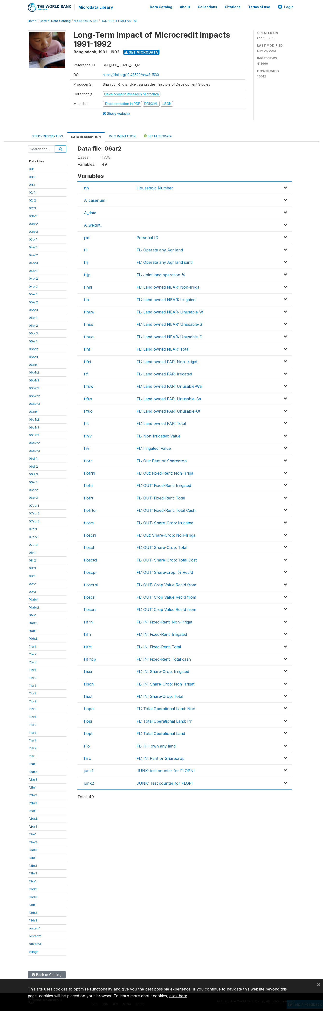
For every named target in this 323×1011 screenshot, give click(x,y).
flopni (89, 708)
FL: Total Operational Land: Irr (164, 720)
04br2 (33, 278)
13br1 (32, 857)
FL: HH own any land (156, 745)
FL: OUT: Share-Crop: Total (162, 547)
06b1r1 (33, 364)
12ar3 (33, 779)
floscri (89, 596)
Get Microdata (141, 51)
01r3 (32, 184)
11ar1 (32, 646)
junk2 (89, 782)
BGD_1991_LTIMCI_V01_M (119, 20)
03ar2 (33, 223)
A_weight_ (93, 224)
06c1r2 (34, 419)
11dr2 (32, 724)
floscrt (90, 609)
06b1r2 (34, 372)
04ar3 (33, 262)
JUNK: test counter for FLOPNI (166, 770)
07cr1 (33, 528)
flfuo (88, 410)
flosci (89, 522)
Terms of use (259, 7)
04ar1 (33, 247)
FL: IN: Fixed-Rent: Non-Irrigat (164, 621)
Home (32, 20)
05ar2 (33, 301)
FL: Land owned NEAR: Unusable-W (170, 311)
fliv (86, 447)
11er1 (32, 740)
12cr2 (33, 818)
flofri (88, 485)
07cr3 (33, 544)
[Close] (319, 984)
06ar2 (33, 348)
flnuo (89, 336)
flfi (86, 373)
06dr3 (33, 474)
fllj (86, 261)
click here (178, 995)
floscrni (91, 584)
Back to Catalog (47, 974)
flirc (87, 757)
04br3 (33, 286)
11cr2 (32, 700)
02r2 (32, 199)
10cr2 (33, 622)
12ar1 (32, 763)
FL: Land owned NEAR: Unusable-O (169, 336)
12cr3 (33, 826)
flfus (88, 398)
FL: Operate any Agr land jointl (164, 261)
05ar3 (33, 309)
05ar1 (33, 294)
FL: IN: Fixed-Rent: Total (159, 646)
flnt (87, 348)
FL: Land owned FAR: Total (161, 423)
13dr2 (33, 912)
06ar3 (33, 356)
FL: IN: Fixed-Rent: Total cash (164, 658)
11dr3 (32, 732)
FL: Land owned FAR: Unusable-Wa (169, 385)
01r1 (31, 168)
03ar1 (33, 215)
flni (86, 299)
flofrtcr (90, 509)
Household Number (155, 187)
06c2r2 (34, 442)
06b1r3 (34, 380)
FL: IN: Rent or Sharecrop (161, 757)
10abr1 (33, 599)
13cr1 (32, 881)
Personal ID (147, 237)
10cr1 (32, 614)
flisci (88, 671)
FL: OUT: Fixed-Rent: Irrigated (164, 485)
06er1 (33, 481)
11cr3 (32, 708)
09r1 (32, 575)
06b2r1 (34, 387)
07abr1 (34, 505)
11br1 (32, 669)
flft (86, 423)
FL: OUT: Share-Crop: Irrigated (165, 522)
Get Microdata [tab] (158, 135)
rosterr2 (35, 935)
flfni (87, 361)
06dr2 (33, 466)
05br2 (33, 325)
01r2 (32, 176)
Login (286, 7)
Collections (207, 7)
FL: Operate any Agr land (160, 249)
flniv (88, 435)
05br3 (33, 333)
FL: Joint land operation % (161, 274)
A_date (90, 212)
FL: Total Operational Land (161, 733)
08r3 (32, 567)
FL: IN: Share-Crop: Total (160, 695)
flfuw (88, 385)
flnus (88, 323)
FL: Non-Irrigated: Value (158, 435)
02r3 (32, 207)
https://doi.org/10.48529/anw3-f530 (131, 74)
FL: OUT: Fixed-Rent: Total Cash (166, 509)
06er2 (33, 489)
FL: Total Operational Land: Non (166, 708)
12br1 (32, 787)
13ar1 (32, 834)
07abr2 (34, 513)
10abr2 (34, 607)
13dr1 (32, 904)
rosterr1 (34, 927)
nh (86, 187)
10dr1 (32, 630)
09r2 (32, 583)
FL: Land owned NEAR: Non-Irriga (168, 286)
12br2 (33, 794)
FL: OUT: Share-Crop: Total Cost (167, 559)
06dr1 (33, 458)
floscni (90, 534)
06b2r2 (34, 395)
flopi (88, 720)
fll (85, 249)
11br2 (32, 677)
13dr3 (33, 920)
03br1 (33, 239)
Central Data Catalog (55, 20)
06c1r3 (34, 427)
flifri (87, 633)
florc (88, 460)
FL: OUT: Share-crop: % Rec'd (165, 571)
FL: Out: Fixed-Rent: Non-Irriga (165, 472)
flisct (88, 695)
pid (86, 237)
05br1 (33, 317)
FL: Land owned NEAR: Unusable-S (169, 323)
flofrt (88, 497)
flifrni (88, 621)
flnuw (89, 311)
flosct (89, 547)
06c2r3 (34, 450)
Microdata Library (95, 7)
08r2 (32, 560)
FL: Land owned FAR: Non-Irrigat (167, 361)
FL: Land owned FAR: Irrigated (164, 373)
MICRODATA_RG (86, 20)
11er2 (32, 747)
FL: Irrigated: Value (154, 447)
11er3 (32, 755)
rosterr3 (35, 943)
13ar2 (33, 841)
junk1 (88, 770)
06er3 (33, 497)
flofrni (89, 472)
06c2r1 (34, 434)
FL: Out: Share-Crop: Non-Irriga (166, 534)
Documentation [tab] (122, 135)
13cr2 (33, 888)
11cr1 (32, 693)
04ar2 (33, 254)
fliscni (89, 683)
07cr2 (33, 536)
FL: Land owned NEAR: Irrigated (166, 299)
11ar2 (32, 654)
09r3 (32, 591)
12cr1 (32, 810)
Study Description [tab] (47, 135)
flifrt (87, 646)
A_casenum (94, 199)
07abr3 (34, 520)
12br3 (33, 802)
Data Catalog (161, 7)
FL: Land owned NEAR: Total (163, 348)
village (34, 951)
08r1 (32, 552)
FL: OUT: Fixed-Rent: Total (161, 497)
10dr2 (33, 638)
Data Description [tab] (86, 136)
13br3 (33, 873)
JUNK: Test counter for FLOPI (165, 782)
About (185, 7)
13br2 (33, 865)
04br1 (33, 270)
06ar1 (33, 340)
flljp (87, 274)
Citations (233, 7)
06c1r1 (33, 411)
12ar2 (33, 771)
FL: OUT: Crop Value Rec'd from (166, 584)
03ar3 (33, 231)
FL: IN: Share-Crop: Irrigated (163, 671)
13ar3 (33, 849)
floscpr (90, 571)
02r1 (32, 192)
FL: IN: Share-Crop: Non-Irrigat (165, 683)
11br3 (32, 685)
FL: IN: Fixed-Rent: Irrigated (162, 633)
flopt (88, 733)
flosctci (90, 559)
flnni (88, 286)
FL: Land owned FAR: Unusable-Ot (168, 410)
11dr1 (32, 716)
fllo (87, 745)
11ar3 (32, 661)
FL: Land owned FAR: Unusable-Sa (169, 398)
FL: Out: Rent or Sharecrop (162, 460)
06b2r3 (34, 403)
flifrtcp (90, 658)
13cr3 (33, 896)
